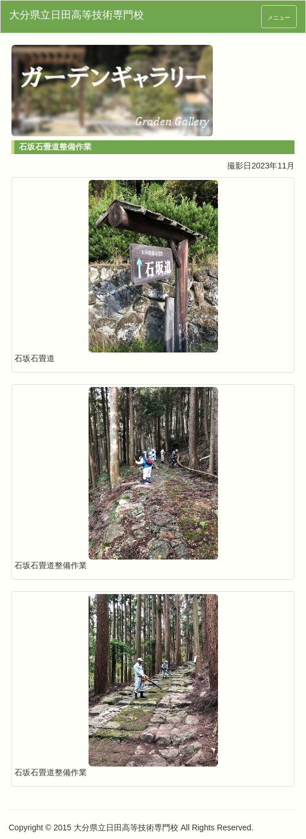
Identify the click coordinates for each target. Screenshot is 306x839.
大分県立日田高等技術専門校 (76, 15)
